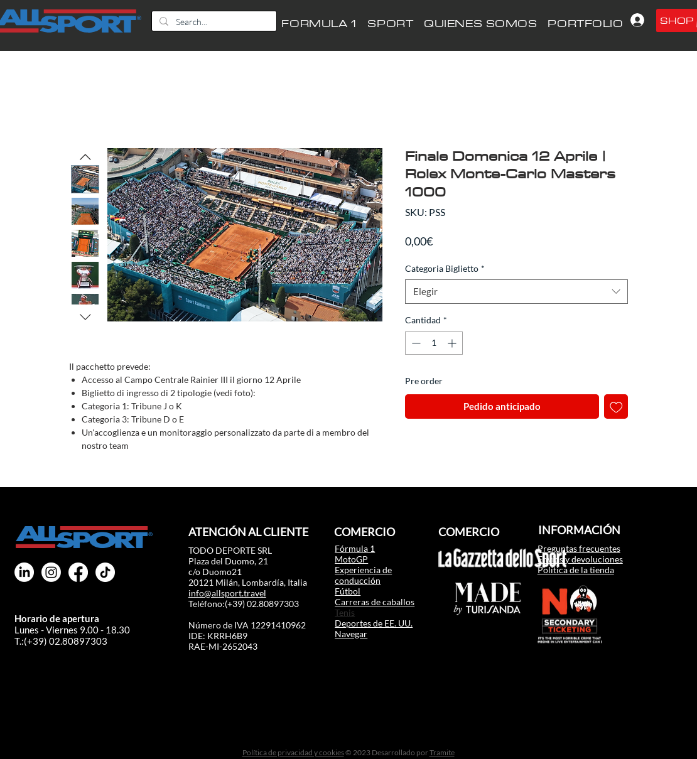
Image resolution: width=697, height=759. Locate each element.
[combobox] (516, 291)
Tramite (442, 752)
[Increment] (453, 343)
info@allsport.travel (227, 593)
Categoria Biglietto (445, 268)
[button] (390, 23)
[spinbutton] (434, 343)
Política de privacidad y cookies (293, 752)
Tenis (345, 612)
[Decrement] (415, 343)
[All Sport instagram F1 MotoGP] (51, 572)
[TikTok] (105, 572)
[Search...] (213, 21)
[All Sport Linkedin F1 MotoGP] (24, 572)
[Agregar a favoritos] (616, 406)
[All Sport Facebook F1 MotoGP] (78, 572)
